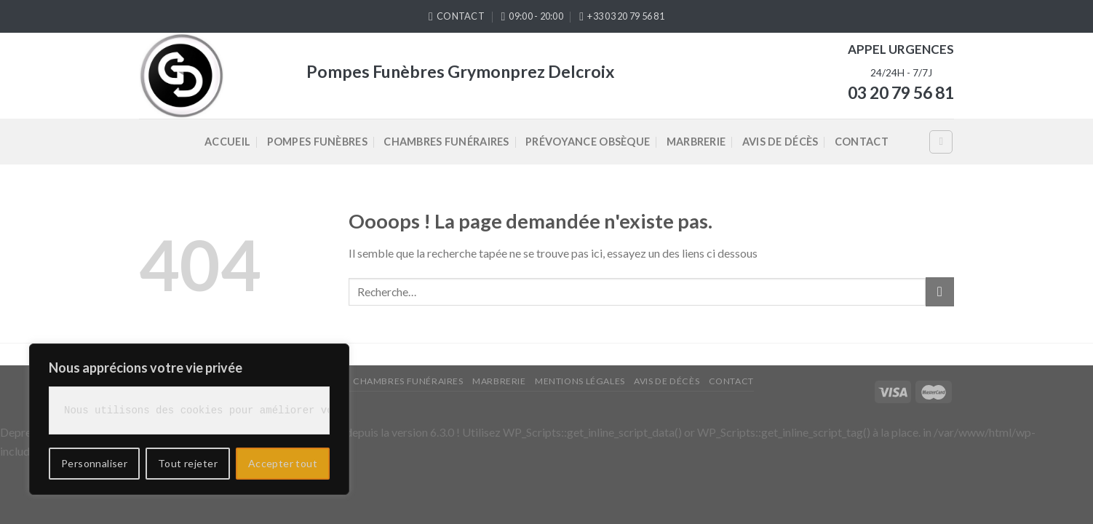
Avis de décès (780, 141)
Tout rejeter (188, 463)
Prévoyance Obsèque (587, 141)
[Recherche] (941, 142)
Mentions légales (580, 381)
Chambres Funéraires (446, 141)
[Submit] (940, 291)
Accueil (227, 141)
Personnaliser (94, 463)
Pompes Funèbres (317, 141)
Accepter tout (282, 463)
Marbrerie (696, 141)
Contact (862, 141)
